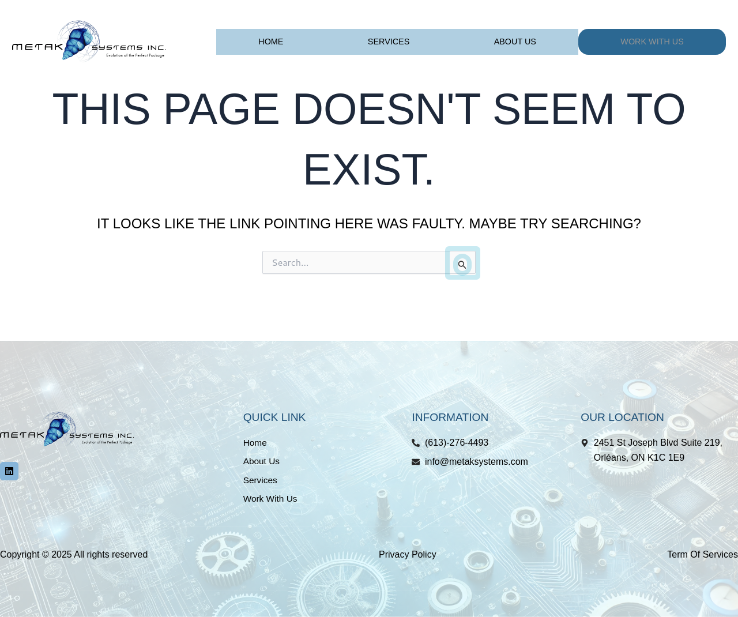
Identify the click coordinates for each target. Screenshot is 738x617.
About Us (515, 41)
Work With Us (652, 41)
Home (270, 41)
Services (389, 41)
